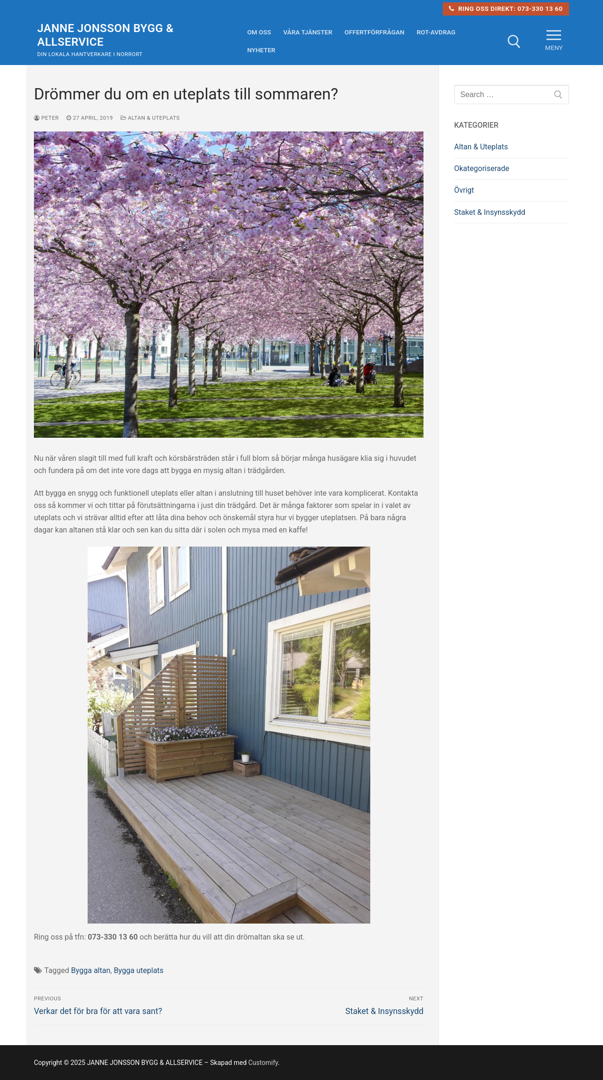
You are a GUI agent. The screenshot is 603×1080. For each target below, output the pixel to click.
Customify (263, 1062)
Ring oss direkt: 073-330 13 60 (505, 8)
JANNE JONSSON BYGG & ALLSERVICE (105, 35)
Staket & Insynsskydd (489, 212)
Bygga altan (90, 970)
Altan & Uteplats (150, 118)
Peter (46, 118)
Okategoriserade (481, 168)
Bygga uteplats (138, 970)
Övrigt (464, 190)
